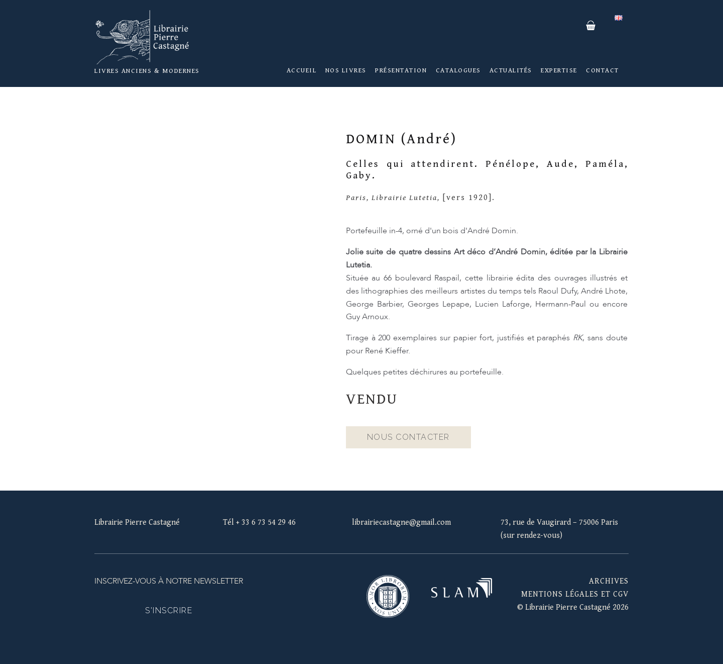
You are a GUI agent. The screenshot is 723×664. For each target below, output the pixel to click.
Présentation (401, 70)
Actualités (511, 70)
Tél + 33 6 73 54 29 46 (259, 522)
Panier (590, 26)
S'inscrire (168, 610)
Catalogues (458, 70)
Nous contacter (408, 437)
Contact (602, 70)
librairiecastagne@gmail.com (401, 522)
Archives (609, 581)
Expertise (559, 70)
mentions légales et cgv (575, 594)
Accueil (302, 70)
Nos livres (346, 70)
